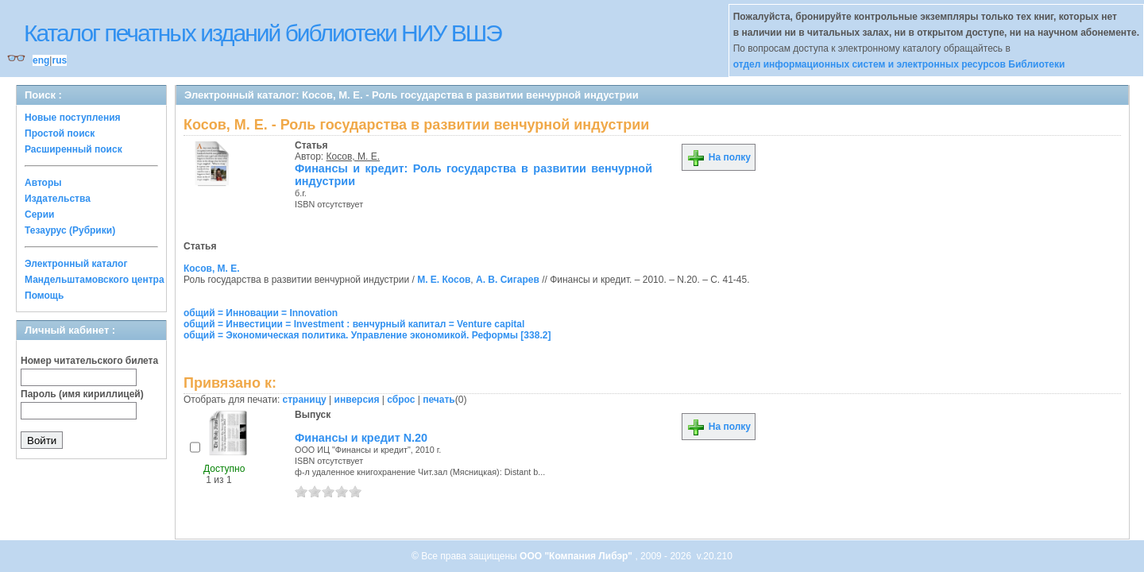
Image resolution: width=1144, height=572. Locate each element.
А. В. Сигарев (507, 279)
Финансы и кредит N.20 (361, 437)
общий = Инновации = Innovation (261, 313)
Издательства (58, 198)
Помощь (44, 295)
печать (439, 399)
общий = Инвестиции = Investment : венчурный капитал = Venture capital (354, 324)
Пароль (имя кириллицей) (82, 394)
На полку (718, 157)
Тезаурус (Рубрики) (70, 230)
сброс (401, 399)
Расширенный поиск (73, 149)
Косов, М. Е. (354, 156)
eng (41, 60)
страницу (305, 399)
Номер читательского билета (89, 360)
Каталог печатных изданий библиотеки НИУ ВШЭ (262, 33)
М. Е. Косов (443, 279)
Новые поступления (73, 117)
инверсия (357, 399)
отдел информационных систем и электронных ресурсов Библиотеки (899, 64)
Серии (39, 214)
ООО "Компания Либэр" (577, 556)
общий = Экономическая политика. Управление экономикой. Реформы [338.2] (367, 335)
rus (59, 60)
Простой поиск (60, 133)
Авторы (43, 182)
